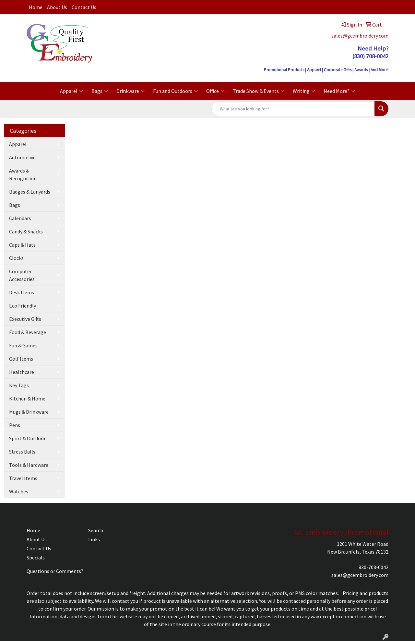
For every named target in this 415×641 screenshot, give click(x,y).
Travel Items (23, 478)
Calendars (20, 218)
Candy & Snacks (26, 231)
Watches (18, 491)
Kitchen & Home (27, 398)
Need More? (339, 91)
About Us (57, 7)
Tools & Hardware (28, 465)
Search (95, 530)
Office (215, 91)
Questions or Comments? (55, 571)
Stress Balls (22, 451)
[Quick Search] (293, 108)
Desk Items (21, 292)
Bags (99, 91)
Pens (14, 425)
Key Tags (19, 385)
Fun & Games (23, 345)
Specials (36, 557)
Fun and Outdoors (175, 91)
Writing (304, 91)
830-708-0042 (373, 567)
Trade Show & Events (258, 91)
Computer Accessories (22, 275)
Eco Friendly (22, 305)
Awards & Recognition (23, 174)
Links (94, 539)
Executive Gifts (25, 319)
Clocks (16, 258)
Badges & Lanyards (29, 191)
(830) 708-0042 (370, 56)
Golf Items (21, 358)
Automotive (22, 157)
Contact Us (84, 7)
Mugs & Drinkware (29, 412)
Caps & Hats (22, 245)
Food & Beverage (27, 332)
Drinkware (130, 91)
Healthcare (21, 372)
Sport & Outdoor (27, 438)
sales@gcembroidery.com (359, 35)
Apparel (71, 91)
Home (35, 7)
